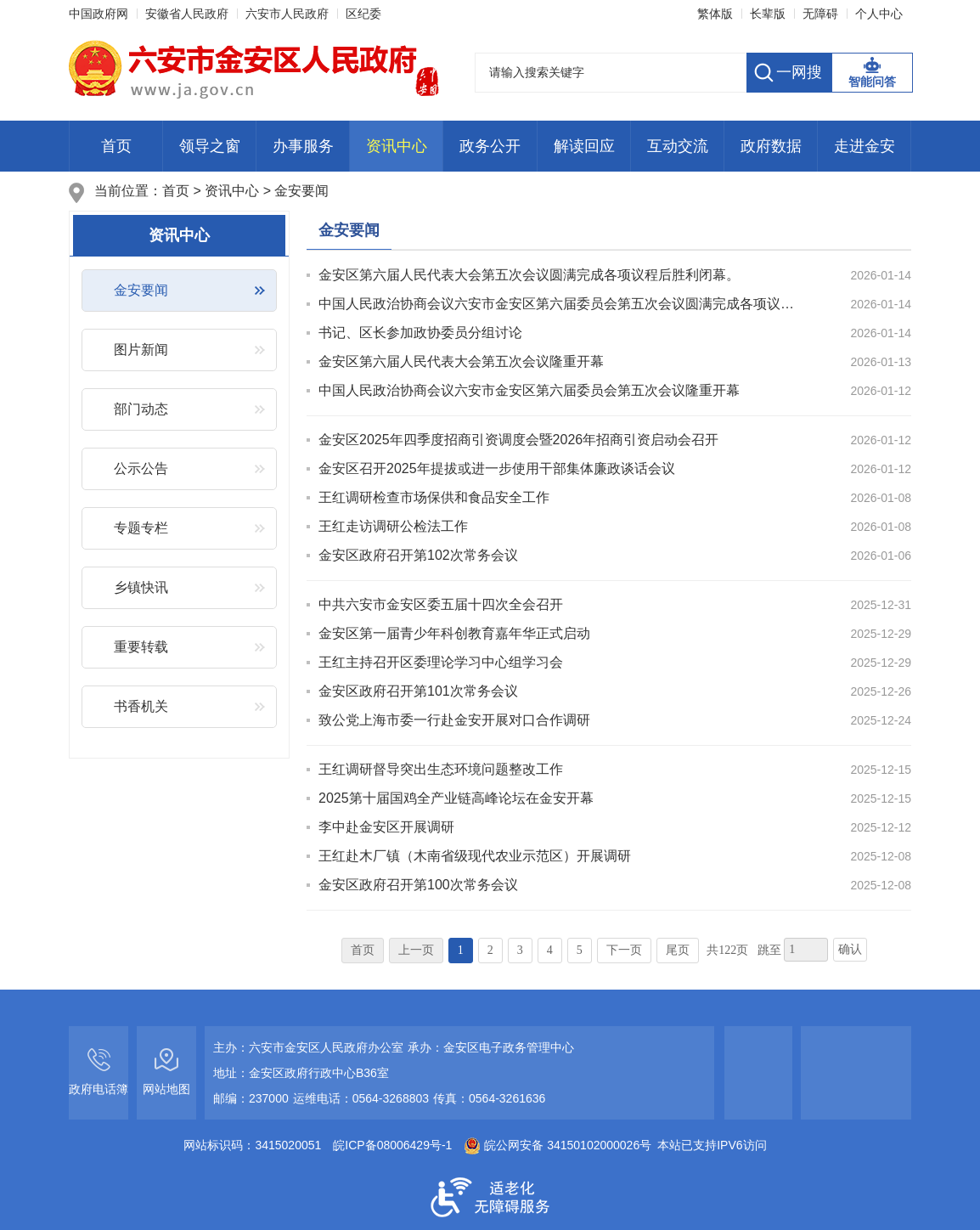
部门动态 (141, 409)
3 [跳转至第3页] (520, 950)
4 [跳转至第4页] (550, 950)
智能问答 (872, 81)
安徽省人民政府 (186, 13)
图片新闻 (141, 349)
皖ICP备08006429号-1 (392, 1145)
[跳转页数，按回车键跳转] (806, 950)
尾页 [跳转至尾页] (678, 950)
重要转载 (141, 647)
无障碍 (820, 13)
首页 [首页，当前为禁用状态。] (363, 950)
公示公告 (141, 468)
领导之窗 (209, 146)
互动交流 (677, 146)
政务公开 (490, 146)
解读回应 (584, 146)
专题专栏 (141, 528)
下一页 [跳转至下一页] (624, 950)
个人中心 (879, 13)
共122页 (727, 950)
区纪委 (363, 13)
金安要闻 (301, 190)
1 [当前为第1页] (461, 950)
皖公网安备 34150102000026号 (557, 1145)
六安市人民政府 (287, 13)
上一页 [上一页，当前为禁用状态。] (416, 950)
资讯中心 (396, 146)
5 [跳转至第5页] (580, 950)
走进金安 (864, 146)
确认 (850, 949)
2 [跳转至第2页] (490, 950)
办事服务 (303, 146)
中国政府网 (98, 13)
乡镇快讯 (141, 587)
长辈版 (768, 13)
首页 (116, 146)
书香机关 (141, 706)
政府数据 (771, 146)
